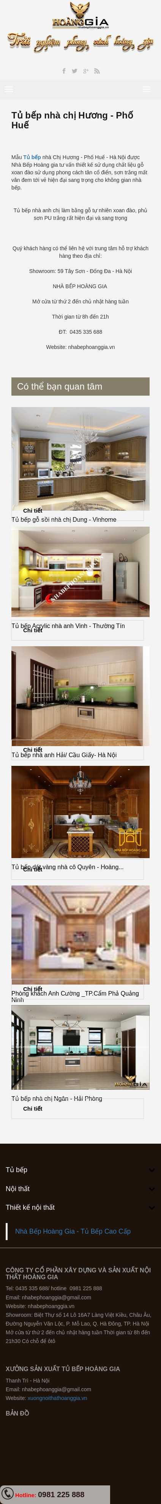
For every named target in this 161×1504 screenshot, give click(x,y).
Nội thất (18, 1189)
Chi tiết (33, 510)
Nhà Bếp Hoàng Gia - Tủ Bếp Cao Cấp (73, 1231)
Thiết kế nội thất (30, 1207)
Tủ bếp (32, 157)
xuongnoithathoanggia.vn (57, 1398)
